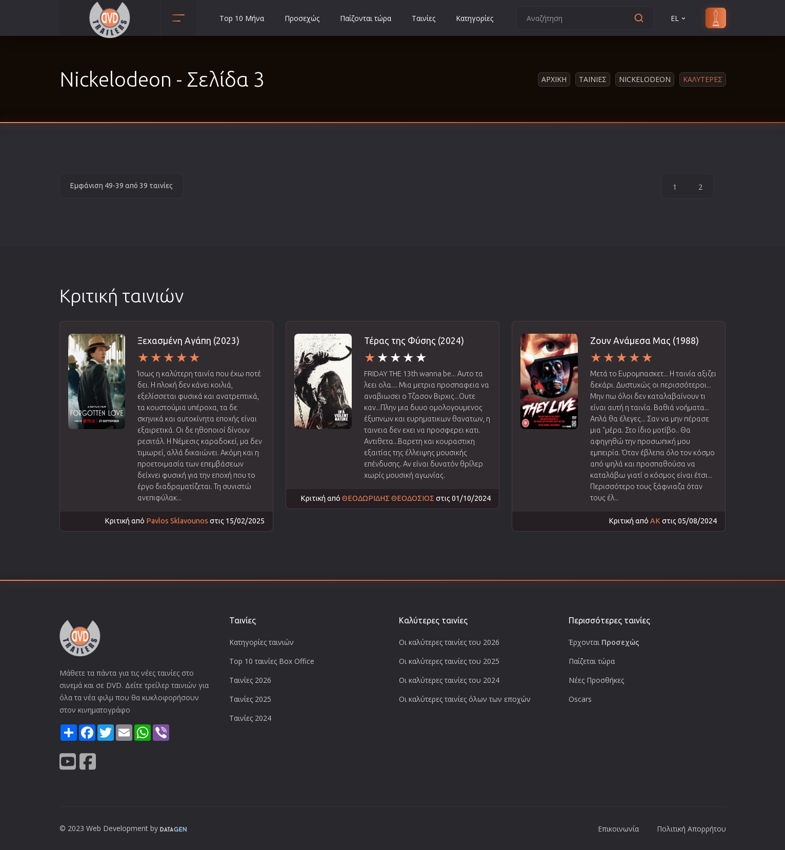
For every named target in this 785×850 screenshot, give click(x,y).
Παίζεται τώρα (592, 661)
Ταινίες (423, 18)
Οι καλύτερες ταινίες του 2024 (449, 680)
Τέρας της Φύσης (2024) (414, 341)
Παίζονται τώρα (365, 18)
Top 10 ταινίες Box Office (271, 661)
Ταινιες (593, 79)
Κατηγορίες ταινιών (261, 642)
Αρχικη (554, 79)
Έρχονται (604, 642)
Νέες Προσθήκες (596, 680)
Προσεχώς (302, 18)
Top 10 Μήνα (241, 18)
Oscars (580, 699)
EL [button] (679, 18)
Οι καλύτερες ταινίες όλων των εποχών (465, 699)
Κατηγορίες (474, 18)
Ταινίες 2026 (250, 680)
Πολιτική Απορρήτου (691, 829)
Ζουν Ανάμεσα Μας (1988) (644, 341)
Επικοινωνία (618, 829)
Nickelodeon (645, 79)
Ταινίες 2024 (250, 718)
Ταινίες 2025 (250, 699)
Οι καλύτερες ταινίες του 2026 (449, 642)
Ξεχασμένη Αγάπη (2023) (188, 341)
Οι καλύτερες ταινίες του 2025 (449, 661)
